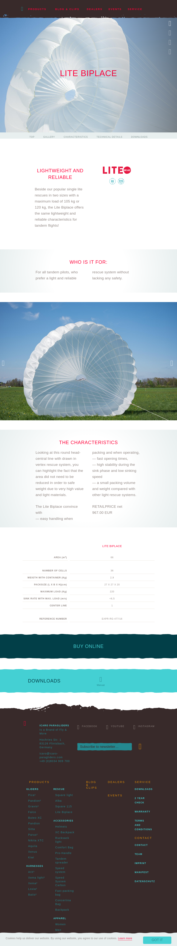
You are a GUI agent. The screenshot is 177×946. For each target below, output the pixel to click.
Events (115, 9)
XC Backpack (64, 832)
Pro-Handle (63, 853)
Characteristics (76, 137)
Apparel (59, 918)
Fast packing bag (64, 892)
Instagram (144, 727)
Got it (157, 940)
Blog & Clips (67, 9)
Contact (141, 845)
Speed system (60, 870)
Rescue (59, 789)
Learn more (125, 938)
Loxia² (32, 888)
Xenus (32, 851)
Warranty (142, 811)
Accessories (63, 820)
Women (60, 924)
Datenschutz (145, 881)
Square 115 (63, 806)
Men (58, 929)
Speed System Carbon (60, 881)
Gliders (32, 789)
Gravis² (33, 806)
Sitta (31, 829)
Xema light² (36, 877)
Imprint (140, 863)
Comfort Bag (64, 847)
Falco (32, 812)
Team (139, 854)
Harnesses (34, 866)
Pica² (32, 795)
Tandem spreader (61, 860)
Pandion (34, 823)
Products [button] (37, 9)
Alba (58, 800)
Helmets (61, 826)
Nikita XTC (36, 840)
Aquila (33, 846)
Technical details (109, 137)
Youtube (115, 727)
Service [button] (135, 9)
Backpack (62, 909)
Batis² (32, 894)
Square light (64, 795)
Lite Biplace (64, 812)
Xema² (33, 883)
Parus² (33, 834)
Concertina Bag (63, 902)
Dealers (95, 9)
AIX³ (31, 871)
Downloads (139, 137)
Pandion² (34, 800)
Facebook (87, 727)
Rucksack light (62, 839)
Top (31, 137)
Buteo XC (35, 817)
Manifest (142, 872)
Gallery (49, 137)
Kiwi (31, 857)
